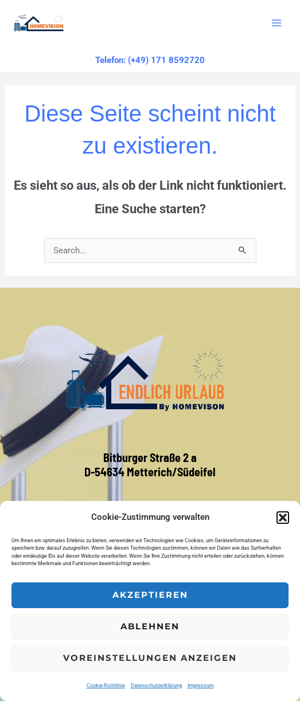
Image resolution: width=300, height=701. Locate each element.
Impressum (201, 685)
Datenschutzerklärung (156, 685)
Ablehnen (150, 626)
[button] (283, 517)
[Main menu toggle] (276, 23)
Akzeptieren (150, 594)
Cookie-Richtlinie (106, 685)
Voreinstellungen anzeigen (150, 657)
